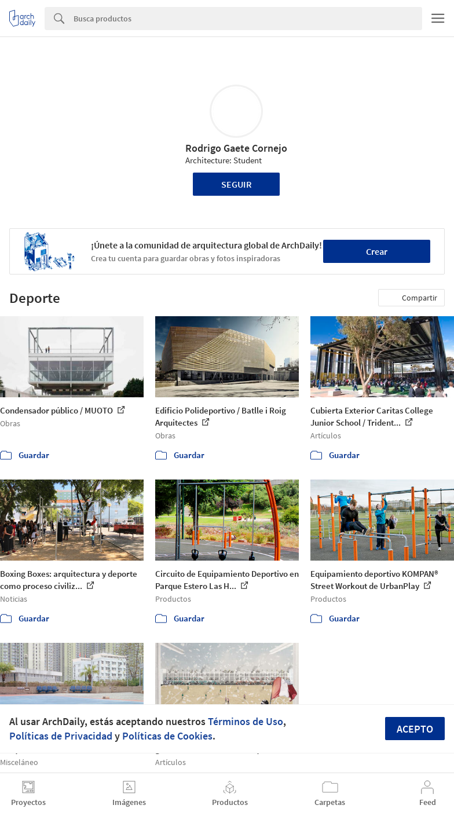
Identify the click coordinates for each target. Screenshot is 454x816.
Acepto (415, 729)
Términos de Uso (245, 721)
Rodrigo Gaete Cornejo (236, 148)
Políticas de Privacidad (60, 735)
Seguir (236, 184)
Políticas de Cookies (167, 735)
